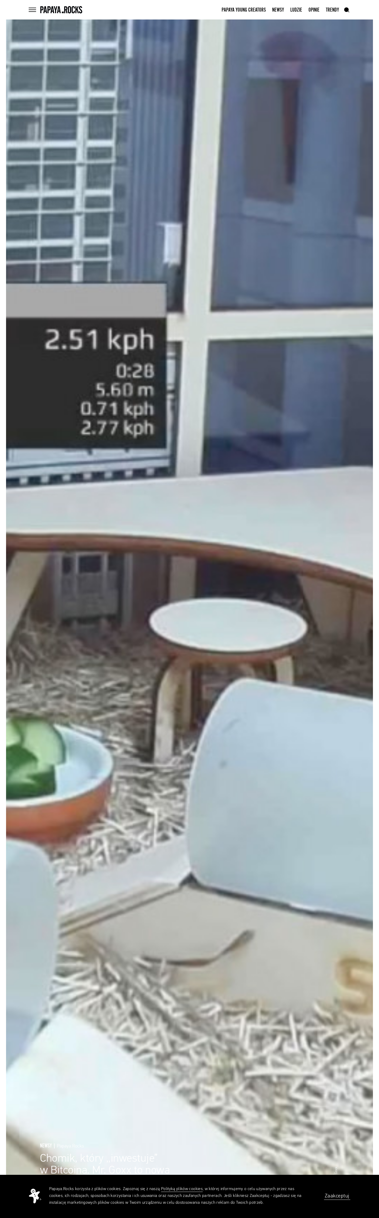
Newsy (278, 10)
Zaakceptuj (337, 1196)
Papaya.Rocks (70, 1146)
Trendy (332, 10)
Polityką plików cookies (182, 1189)
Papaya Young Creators (244, 10)
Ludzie (296, 10)
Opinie (314, 10)
